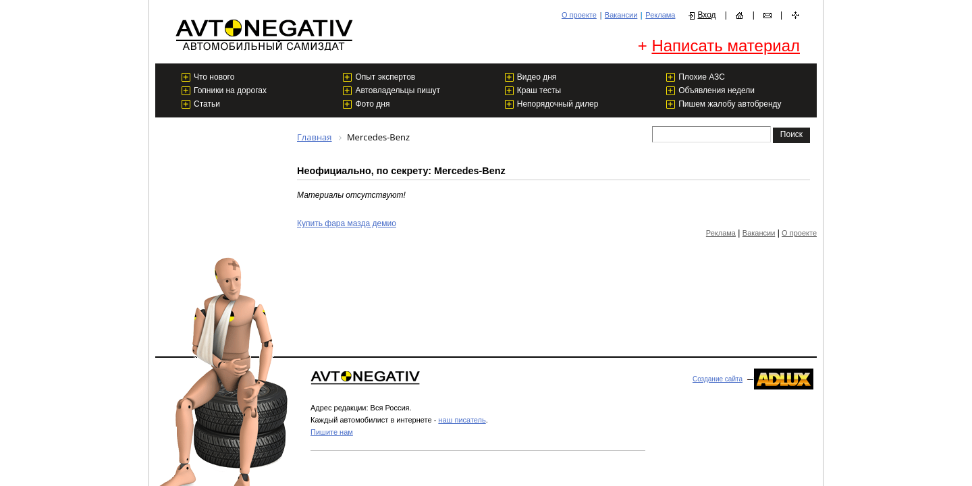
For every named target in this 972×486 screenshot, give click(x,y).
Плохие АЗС (701, 77)
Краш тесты (539, 90)
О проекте (579, 15)
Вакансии (621, 15)
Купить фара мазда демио (346, 223)
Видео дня (537, 77)
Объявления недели (716, 90)
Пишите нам (331, 432)
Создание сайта (717, 379)
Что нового (214, 77)
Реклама (660, 15)
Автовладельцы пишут (397, 90)
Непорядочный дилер (558, 104)
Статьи (207, 104)
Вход (706, 15)
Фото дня (372, 104)
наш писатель (461, 420)
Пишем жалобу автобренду (729, 104)
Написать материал (725, 45)
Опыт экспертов (385, 77)
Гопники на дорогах (230, 90)
